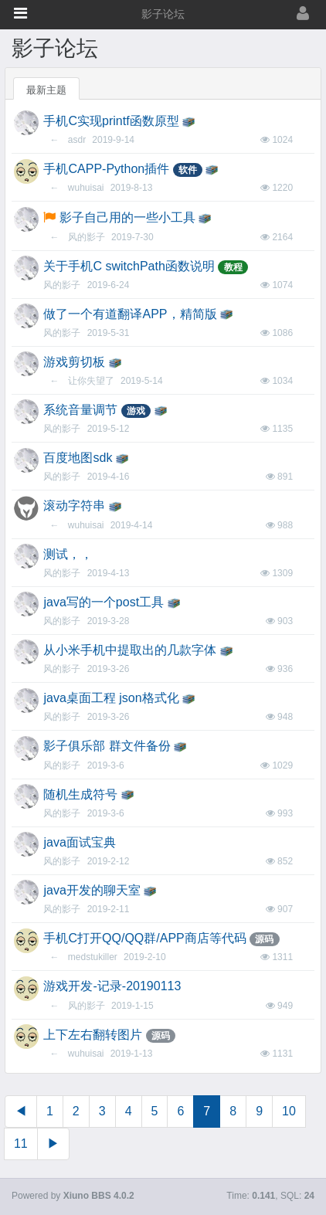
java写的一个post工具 (103, 602)
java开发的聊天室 (91, 890)
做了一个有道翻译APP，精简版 (129, 314)
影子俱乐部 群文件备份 (106, 745)
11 (21, 1143)
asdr (77, 139)
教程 (233, 267)
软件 (187, 170)
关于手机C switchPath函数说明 (128, 266)
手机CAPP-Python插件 (106, 168)
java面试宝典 (79, 842)
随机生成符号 (80, 794)
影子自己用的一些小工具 (127, 217)
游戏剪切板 (74, 361)
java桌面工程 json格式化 (110, 697)
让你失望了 (91, 380)
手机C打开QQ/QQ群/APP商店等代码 (144, 938)
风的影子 (86, 237)
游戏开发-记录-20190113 (112, 986)
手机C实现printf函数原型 (110, 120)
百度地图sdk (77, 457)
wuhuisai (86, 187)
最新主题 (46, 90)
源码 (264, 939)
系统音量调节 (80, 409)
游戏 (136, 411)
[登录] (273, 14)
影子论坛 (163, 14)
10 (289, 1111)
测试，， (68, 554)
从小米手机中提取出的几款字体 (129, 650)
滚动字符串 (74, 505)
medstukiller (92, 957)
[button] (20, 13)
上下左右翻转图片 (92, 1034)
